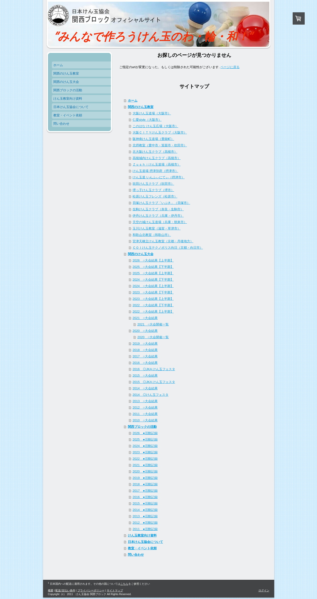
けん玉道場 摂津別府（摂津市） (155, 171)
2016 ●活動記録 (145, 497)
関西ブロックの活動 (142, 427)
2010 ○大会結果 (145, 420)
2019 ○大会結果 (145, 343)
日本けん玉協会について (145, 542)
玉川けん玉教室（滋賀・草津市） (157, 228)
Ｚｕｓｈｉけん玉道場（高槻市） (157, 164)
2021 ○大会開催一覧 (153, 324)
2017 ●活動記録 (145, 490)
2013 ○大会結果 (145, 401)
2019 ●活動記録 (145, 478)
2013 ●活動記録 (145, 516)
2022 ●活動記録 (145, 459)
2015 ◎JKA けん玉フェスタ (154, 382)
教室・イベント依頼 (142, 548)
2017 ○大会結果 (145, 356)
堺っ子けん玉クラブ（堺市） (153, 190)
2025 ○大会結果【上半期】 (153, 273)
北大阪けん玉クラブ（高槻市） (155, 152)
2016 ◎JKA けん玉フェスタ (154, 369)
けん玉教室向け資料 (142, 535)
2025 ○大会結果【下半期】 (153, 267)
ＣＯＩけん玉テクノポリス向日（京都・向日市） (168, 247)
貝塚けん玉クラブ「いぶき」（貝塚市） (161, 203)
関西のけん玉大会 (140, 254)
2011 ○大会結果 (145, 414)
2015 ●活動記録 (145, 503)
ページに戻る (230, 67)
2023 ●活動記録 (145, 452)
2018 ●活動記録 (145, 484)
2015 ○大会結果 (145, 375)
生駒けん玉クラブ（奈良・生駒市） (158, 209)
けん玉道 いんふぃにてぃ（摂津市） (159, 177)
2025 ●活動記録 (145, 439)
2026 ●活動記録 (145, 433)
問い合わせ (136, 554)
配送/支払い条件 (65, 590)
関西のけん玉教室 (140, 107)
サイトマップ (115, 590)
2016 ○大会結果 (145, 363)
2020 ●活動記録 (145, 471)
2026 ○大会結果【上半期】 (153, 260)
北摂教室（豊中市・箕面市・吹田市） (160, 145)
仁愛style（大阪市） (147, 120)
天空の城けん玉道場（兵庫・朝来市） (160, 222)
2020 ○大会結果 (145, 331)
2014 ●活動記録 (145, 510)
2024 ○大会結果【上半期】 (153, 286)
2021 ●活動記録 (145, 465)
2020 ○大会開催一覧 (153, 337)
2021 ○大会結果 (145, 318)
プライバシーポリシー (91, 590)
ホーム (132, 100)
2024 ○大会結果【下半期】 (153, 279)
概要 (50, 590)
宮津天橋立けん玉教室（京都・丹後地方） (163, 241)
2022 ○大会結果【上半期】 (153, 311)
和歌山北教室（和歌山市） (152, 235)
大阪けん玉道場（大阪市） (152, 113)
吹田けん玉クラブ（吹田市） (153, 183)
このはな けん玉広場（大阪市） (155, 126)
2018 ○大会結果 (145, 350)
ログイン (263, 590)
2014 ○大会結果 (145, 388)
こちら (124, 583)
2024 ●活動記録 (145, 446)
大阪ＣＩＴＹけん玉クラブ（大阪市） (160, 132)
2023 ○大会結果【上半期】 (153, 299)
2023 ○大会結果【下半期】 (153, 292)
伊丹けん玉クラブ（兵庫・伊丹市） (158, 215)
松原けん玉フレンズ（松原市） (155, 196)
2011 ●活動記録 (145, 529)
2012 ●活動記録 (145, 522)
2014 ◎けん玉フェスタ (150, 395)
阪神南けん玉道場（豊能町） (153, 139)
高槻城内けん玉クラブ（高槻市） (157, 158)
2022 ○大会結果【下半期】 (153, 305)
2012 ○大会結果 (145, 407)
